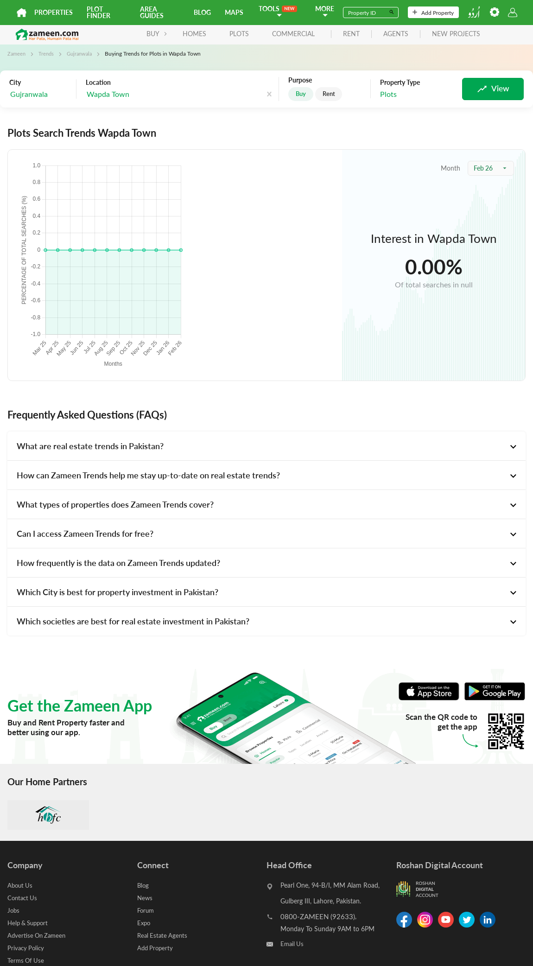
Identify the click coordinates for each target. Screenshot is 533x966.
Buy (301, 93)
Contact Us (23, 897)
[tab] (266, 446)
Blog (202, 12)
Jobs (13, 910)
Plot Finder (98, 12)
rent (313, 34)
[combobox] (132, 94)
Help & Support (29, 922)
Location (98, 82)
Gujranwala (83, 53)
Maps (234, 12)
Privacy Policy (26, 947)
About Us (20, 885)
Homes (156, 33)
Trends (48, 53)
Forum (146, 910)
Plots (201, 33)
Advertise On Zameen (38, 935)
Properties (53, 12)
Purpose (299, 80)
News (145, 897)
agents (357, 34)
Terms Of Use (26, 960)
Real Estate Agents (163, 935)
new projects (418, 34)
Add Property (433, 12)
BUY (118, 33)
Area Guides (152, 12)
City (15, 82)
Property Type (399, 82)
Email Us (292, 944)
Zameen (17, 53)
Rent (331, 93)
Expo (144, 922)
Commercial (255, 33)
